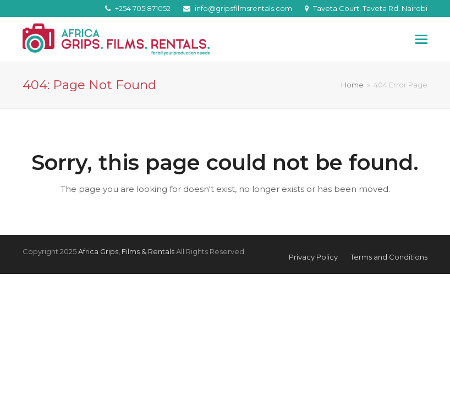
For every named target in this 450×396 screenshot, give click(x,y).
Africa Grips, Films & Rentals (126, 251)
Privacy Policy (313, 256)
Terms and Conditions (388, 256)
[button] (421, 39)
